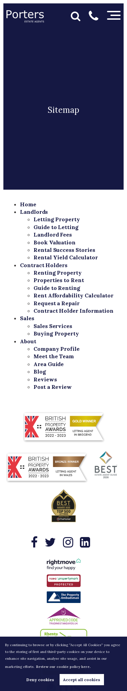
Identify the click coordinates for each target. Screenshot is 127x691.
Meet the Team (54, 356)
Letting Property (57, 219)
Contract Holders (43, 265)
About (28, 341)
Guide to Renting (57, 287)
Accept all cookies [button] (81, 679)
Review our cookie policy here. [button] (63, 666)
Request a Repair (57, 303)
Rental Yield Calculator (66, 257)
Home (28, 204)
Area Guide (49, 364)
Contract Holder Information (73, 310)
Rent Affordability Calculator (73, 295)
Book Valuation (55, 242)
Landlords (34, 211)
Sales (27, 318)
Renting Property (58, 272)
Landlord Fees (53, 234)
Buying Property (56, 333)
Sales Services (53, 326)
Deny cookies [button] (40, 679)
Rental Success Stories (64, 249)
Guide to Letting (56, 227)
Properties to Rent (59, 280)
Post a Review (53, 386)
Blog (40, 371)
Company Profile (57, 348)
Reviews (45, 379)
